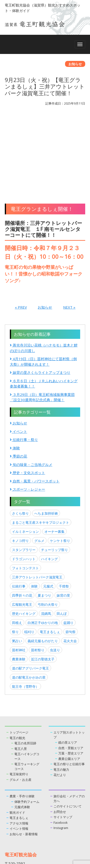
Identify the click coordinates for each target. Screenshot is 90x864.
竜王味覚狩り (19, 699)
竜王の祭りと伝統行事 (69, 689)
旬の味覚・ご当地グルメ (31, 389)
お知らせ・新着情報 (24, 759)
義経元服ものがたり (43, 566)
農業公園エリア (69, 684)
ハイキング (49, 484)
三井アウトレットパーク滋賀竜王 (37, 502)
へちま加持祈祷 (46, 438)
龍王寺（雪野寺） (25, 611)
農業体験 (18, 584)
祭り (15, 557)
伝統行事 (18, 511)
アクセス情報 (19, 748)
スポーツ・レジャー (27, 414)
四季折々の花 (22, 520)
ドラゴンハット (24, 484)
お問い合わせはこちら (25, 806)
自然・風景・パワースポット (35, 406)
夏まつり (44, 520)
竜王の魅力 (61, 694)
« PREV (21, 232)
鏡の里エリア (67, 667)
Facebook (61, 747)
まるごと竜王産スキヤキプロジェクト (40, 447)
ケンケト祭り (60, 466)
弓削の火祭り (48, 529)
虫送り (55, 575)
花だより (60, 700)
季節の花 (18, 381)
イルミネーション (25, 456)
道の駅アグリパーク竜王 (30, 593)
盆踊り (68, 548)
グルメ (39, 466)
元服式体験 (22, 732)
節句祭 (71, 557)
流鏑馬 (46, 538)
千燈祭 (64, 511)
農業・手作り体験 (22, 721)
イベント (18, 356)
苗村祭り (37, 575)
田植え (17, 548)
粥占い (17, 566)
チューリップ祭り (54, 475)
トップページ (19, 657)
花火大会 (70, 566)
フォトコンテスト (25, 493)
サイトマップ (63, 742)
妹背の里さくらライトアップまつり (40, 297)
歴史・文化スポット (27, 397)
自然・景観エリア (70, 673)
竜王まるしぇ (50, 557)
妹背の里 (63, 520)
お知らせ (45, 232)
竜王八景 (20, 673)
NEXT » (69, 232)
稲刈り (29, 557)
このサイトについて (68, 731)
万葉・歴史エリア (70, 678)
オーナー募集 (54, 456)
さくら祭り (20, 438)
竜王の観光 (17, 663)
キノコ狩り (20, 466)
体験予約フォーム (26, 726)
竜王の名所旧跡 (25, 668)
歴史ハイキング (24, 538)
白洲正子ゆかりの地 (43, 548)
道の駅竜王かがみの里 (29, 602)
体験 (15, 372)
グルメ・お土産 (20, 704)
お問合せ (60, 737)
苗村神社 (18, 575)
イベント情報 (19, 754)
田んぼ (62, 538)
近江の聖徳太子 (42, 584)
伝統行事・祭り (24, 364)
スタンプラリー (24, 475)
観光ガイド (17, 737)
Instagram (61, 753)
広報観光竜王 (22, 529)
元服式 (48, 511)
